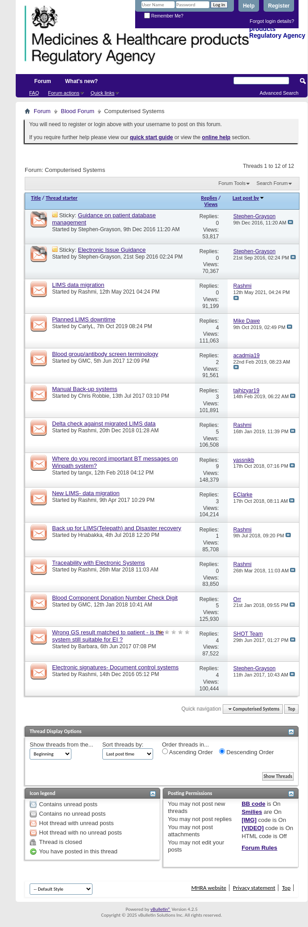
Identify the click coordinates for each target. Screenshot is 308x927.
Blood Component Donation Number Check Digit (115, 597)
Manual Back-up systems (84, 389)
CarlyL (86, 326)
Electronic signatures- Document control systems (115, 667)
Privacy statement (254, 887)
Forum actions (63, 93)
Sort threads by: (123, 744)
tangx (84, 473)
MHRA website (208, 887)
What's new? (81, 81)
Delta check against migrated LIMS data (104, 423)
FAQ (34, 93)
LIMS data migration (78, 284)
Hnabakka (90, 535)
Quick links (102, 93)
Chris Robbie (93, 396)
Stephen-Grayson (99, 229)
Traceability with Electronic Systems (98, 562)
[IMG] (249, 820)
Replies (209, 198)
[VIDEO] (253, 828)
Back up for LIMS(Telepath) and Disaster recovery (116, 528)
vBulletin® (160, 909)
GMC (84, 361)
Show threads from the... (61, 744)
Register (279, 6)
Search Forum (272, 183)
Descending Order (246, 752)
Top (291, 709)
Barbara (87, 646)
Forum (42, 81)
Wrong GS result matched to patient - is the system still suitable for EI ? (108, 636)
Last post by (248, 198)
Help (249, 6)
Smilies (252, 811)
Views (211, 204)
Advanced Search (279, 93)
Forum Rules (259, 847)
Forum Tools (232, 183)
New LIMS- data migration (85, 493)
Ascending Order (187, 752)
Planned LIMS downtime (83, 319)
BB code (253, 803)
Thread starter (62, 198)
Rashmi (87, 292)
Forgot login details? (272, 21)
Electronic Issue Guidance (112, 249)
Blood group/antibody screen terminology (105, 354)
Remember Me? (163, 15)
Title (36, 198)
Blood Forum (77, 111)
